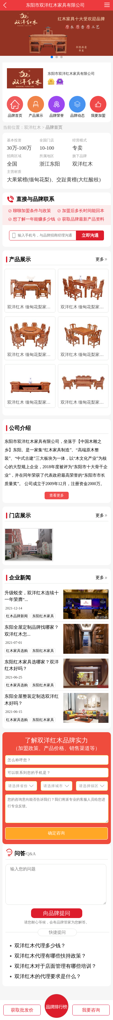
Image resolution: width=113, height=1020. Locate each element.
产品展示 (35, 107)
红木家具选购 (17, 651)
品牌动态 (77, 107)
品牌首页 (15, 107)
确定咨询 (56, 833)
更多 (100, 259)
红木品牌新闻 (17, 616)
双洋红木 (32, 127)
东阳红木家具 (43, 616)
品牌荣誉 (56, 107)
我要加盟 (98, 107)
